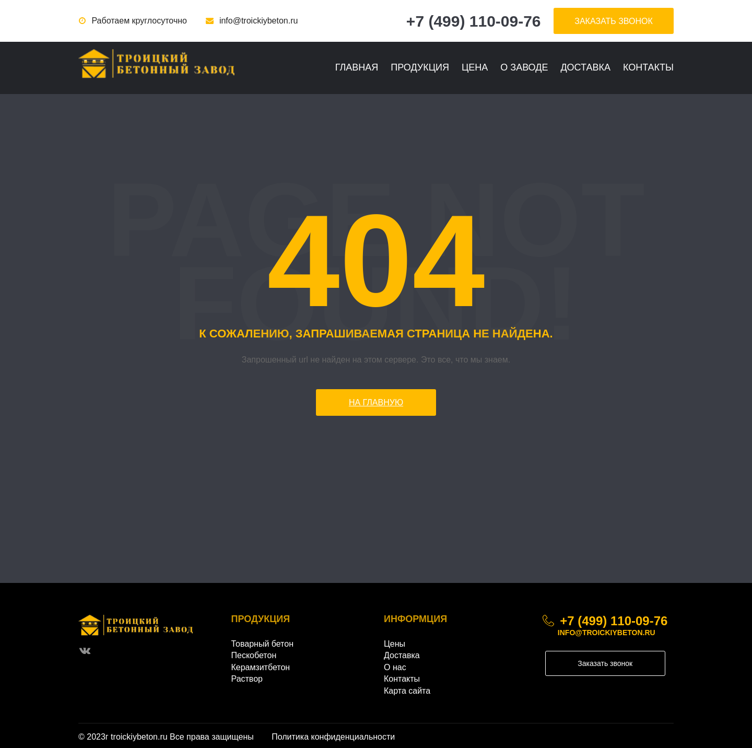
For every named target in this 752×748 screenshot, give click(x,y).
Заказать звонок (605, 663)
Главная (357, 67)
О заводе (524, 67)
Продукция (420, 67)
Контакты (648, 67)
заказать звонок (613, 21)
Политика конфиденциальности (333, 736)
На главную (376, 402)
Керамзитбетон (260, 667)
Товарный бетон (262, 643)
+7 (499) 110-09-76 (473, 21)
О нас (395, 667)
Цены (394, 643)
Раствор (247, 678)
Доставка (585, 67)
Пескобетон (254, 655)
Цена (475, 67)
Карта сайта (407, 690)
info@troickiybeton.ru (258, 20)
